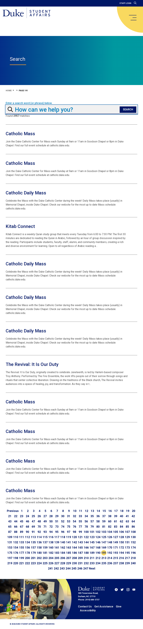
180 (39, 552)
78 (86, 526)
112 (27, 537)
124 (97, 537)
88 (15, 532)
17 (116, 511)
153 (9, 547)
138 (50, 542)
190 (97, 552)
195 (127, 552)
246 (79, 568)
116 (50, 537)
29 (56, 516)
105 (115, 532)
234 (97, 563)
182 (50, 552)
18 (121, 511)
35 (92, 516)
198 (15, 558)
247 (85, 568)
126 (109, 537)
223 (33, 563)
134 (27, 542)
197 (9, 558)
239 (127, 563)
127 (115, 537)
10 (74, 511)
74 (62, 526)
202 (39, 558)
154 (15, 547)
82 (109, 526)
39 (115, 516)
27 (45, 516)
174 (133, 547)
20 (133, 511)
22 (15, 516)
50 (51, 521)
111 (21, 537)
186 (74, 552)
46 (27, 521)
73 (56, 526)
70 (39, 526)
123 (92, 537)
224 (39, 563)
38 (109, 516)
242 (56, 568)
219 (9, 563)
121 (80, 537)
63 (127, 521)
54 (74, 521)
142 (74, 542)
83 (115, 526)
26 (39, 516)
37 (103, 516)
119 (68, 537)
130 (133, 537)
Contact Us (85, 606)
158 (39, 547)
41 (127, 516)
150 (121, 542)
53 (68, 521)
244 (68, 568)
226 (50, 563)
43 (9, 521)
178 (27, 552)
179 (33, 552)
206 (62, 558)
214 (109, 558)
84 (121, 526)
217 (127, 558)
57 (92, 521)
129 (127, 537)
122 (86, 537)
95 (56, 532)
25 (33, 516)
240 (133, 563)
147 (103, 542)
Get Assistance (103, 606)
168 (97, 547)
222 (27, 563)
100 (86, 532)
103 (103, 532)
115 (45, 537)
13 (92, 511)
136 (39, 542)
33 (80, 516)
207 (68, 558)
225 (45, 563)
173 (127, 547)
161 (56, 547)
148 (109, 542)
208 (74, 558)
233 (92, 563)
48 (39, 521)
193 (115, 552)
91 (33, 532)
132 (15, 542)
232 (86, 563)
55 (80, 521)
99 (80, 532)
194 (121, 552)
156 (27, 547)
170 (109, 547)
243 (62, 568)
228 (62, 563)
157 (33, 547)
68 (27, 526)
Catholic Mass (20, 133)
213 (103, 558)
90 (27, 532)
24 (27, 516)
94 (51, 532)
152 (133, 542)
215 (115, 558)
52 (62, 521)
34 (86, 516)
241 (50, 568)
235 (103, 563)
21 (9, 516)
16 (110, 511)
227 (56, 563)
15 (104, 511)
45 (21, 521)
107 (127, 532)
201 (33, 558)
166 (86, 547)
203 (45, 558)
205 (56, 558)
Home (9, 90)
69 (33, 526)
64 (133, 521)
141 (68, 542)
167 (92, 547)
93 (45, 532)
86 (133, 526)
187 (80, 552)
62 (121, 521)
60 (109, 521)
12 (86, 511)
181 (45, 552)
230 (74, 563)
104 (109, 532)
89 (21, 532)
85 (127, 526)
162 (62, 547)
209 (80, 558)
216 (121, 558)
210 (86, 558)
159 (45, 547)
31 (68, 516)
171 (115, 547)
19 (127, 511)
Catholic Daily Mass (26, 193)
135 (33, 542)
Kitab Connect (20, 226)
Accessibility (88, 610)
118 (62, 537)
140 (62, 542)
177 (21, 552)
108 (133, 532)
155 (21, 547)
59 (103, 521)
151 (127, 542)
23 (21, 516)
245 (74, 568)
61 (115, 521)
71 (45, 526)
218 (133, 558)
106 (121, 532)
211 (92, 558)
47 (33, 521)
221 (21, 563)
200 (27, 558)
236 (109, 563)
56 (86, 521)
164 (74, 547)
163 (68, 547)
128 (121, 537)
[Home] (26, 13)
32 (74, 516)
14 (98, 511)
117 (56, 537)
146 (97, 542)
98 (74, 532)
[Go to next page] (92, 568)
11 (80, 511)
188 (86, 552)
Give (118, 606)
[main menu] (132, 17)
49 (45, 521)
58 (98, 521)
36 (98, 516)
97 (68, 532)
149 (115, 542)
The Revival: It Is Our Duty (32, 364)
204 (50, 558)
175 (9, 552)
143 (80, 542)
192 (109, 552)
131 (9, 542)
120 (74, 537)
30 (62, 516)
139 (56, 542)
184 (62, 552)
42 (133, 516)
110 (15, 537)
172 (121, 547)
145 (92, 542)
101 (92, 532)
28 (51, 516)
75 (68, 526)
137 (45, 542)
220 (15, 563)
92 (39, 532)
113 (33, 537)
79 (92, 526)
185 (68, 552)
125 (103, 537)
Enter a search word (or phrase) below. (29, 103)
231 (80, 563)
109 (9, 537)
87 (9, 532)
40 (121, 516)
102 (97, 532)
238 (121, 563)
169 (103, 547)
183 (56, 552)
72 (51, 526)
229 (68, 563)
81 (103, 526)
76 (74, 526)
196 (133, 552)
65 (9, 526)
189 (92, 552)
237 (115, 563)
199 (21, 558)
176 (15, 552)
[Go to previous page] (13, 511)
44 (15, 521)
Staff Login (125, 3)
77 (80, 526)
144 (86, 542)
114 (39, 537)
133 (21, 542)
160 (50, 547)
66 (15, 526)
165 (80, 547)
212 (97, 558)
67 (21, 526)
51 (56, 521)
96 (62, 532)
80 (98, 526)
